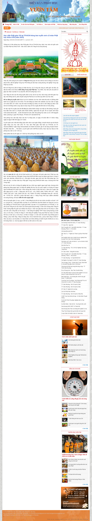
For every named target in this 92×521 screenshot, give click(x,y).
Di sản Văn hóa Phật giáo (27, 24)
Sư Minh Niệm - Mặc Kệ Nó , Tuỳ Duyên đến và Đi (73, 304)
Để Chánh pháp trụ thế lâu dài (75, 345)
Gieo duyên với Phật (50, 24)
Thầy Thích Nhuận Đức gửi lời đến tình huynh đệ (73, 311)
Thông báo (21, 31)
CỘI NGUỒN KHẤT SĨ (66, 231)
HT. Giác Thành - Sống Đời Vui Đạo (70, 251)
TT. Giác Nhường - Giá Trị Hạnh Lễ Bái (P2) (72, 294)
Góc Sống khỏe (83, 24)
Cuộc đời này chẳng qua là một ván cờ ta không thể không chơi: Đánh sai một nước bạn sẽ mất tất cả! (75, 119)
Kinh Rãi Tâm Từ (65, 245)
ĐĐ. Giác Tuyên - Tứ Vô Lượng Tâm (70, 220)
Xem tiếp (85, 365)
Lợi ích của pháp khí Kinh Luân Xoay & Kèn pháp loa (80, 110)
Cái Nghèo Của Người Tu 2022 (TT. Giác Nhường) (73, 260)
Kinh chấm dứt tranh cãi (69, 337)
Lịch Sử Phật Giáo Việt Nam (68, 291)
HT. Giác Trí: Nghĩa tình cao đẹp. (69, 289)
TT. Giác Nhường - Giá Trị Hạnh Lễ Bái (70, 284)
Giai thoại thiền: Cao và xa (74, 360)
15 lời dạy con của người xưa (70, 123)
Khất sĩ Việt (16, 24)
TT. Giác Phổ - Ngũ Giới (67, 225)
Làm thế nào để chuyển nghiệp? (71, 115)
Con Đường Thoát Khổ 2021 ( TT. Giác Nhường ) (73, 222)
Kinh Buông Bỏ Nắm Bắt (74, 340)
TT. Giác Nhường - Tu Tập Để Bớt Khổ (70, 258)
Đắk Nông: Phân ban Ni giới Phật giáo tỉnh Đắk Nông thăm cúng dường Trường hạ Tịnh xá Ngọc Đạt (75, 134)
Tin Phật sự (39, 24)
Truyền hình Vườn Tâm (74, 432)
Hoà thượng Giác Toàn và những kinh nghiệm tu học (74, 308)
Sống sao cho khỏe (74, 369)
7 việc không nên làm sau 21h (75, 418)
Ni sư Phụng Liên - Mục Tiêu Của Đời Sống (72, 270)
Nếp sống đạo (73, 24)
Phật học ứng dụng (62, 24)
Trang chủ (8, 24)
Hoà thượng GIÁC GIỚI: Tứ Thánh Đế (70, 306)
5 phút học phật (74, 317)
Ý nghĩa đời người (67, 109)
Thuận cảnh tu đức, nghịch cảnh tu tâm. (72, 96)
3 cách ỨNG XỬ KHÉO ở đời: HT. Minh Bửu (72, 313)
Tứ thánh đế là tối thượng (74, 474)
